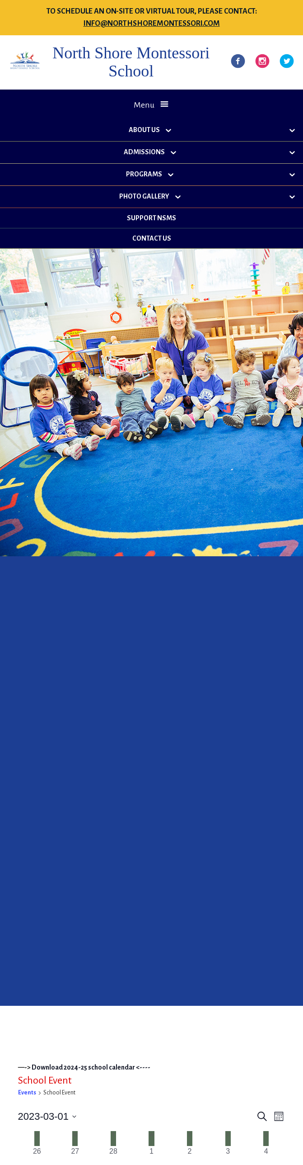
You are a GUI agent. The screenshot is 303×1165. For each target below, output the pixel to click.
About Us (144, 129)
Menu (144, 104)
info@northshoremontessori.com (152, 23)
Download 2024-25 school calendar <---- (91, 1067)
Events (27, 1092)
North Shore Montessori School (131, 62)
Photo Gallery (144, 196)
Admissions (144, 152)
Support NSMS (151, 218)
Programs (144, 174)
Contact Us (151, 238)
